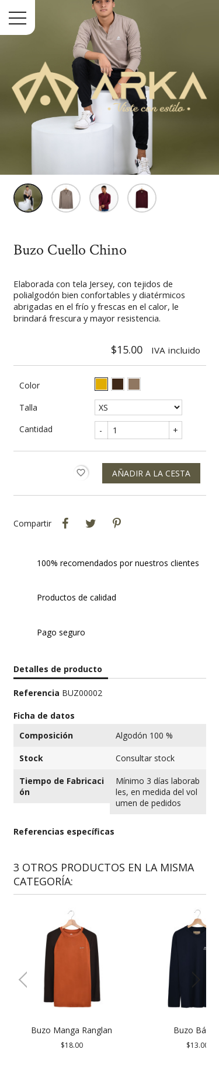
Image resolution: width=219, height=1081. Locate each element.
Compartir (65, 523)
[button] (192, 979)
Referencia (36, 692)
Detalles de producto (57, 668)
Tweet (91, 523)
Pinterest (116, 523)
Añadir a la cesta (151, 473)
